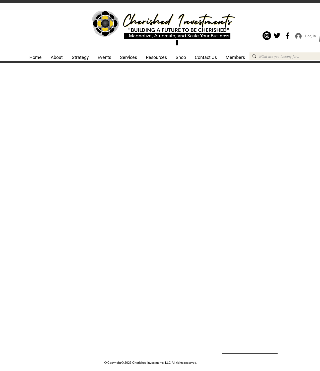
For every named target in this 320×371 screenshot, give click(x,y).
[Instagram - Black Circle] (267, 35)
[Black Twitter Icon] (277, 35)
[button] (56, 59)
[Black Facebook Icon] (287, 35)
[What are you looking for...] (286, 56)
